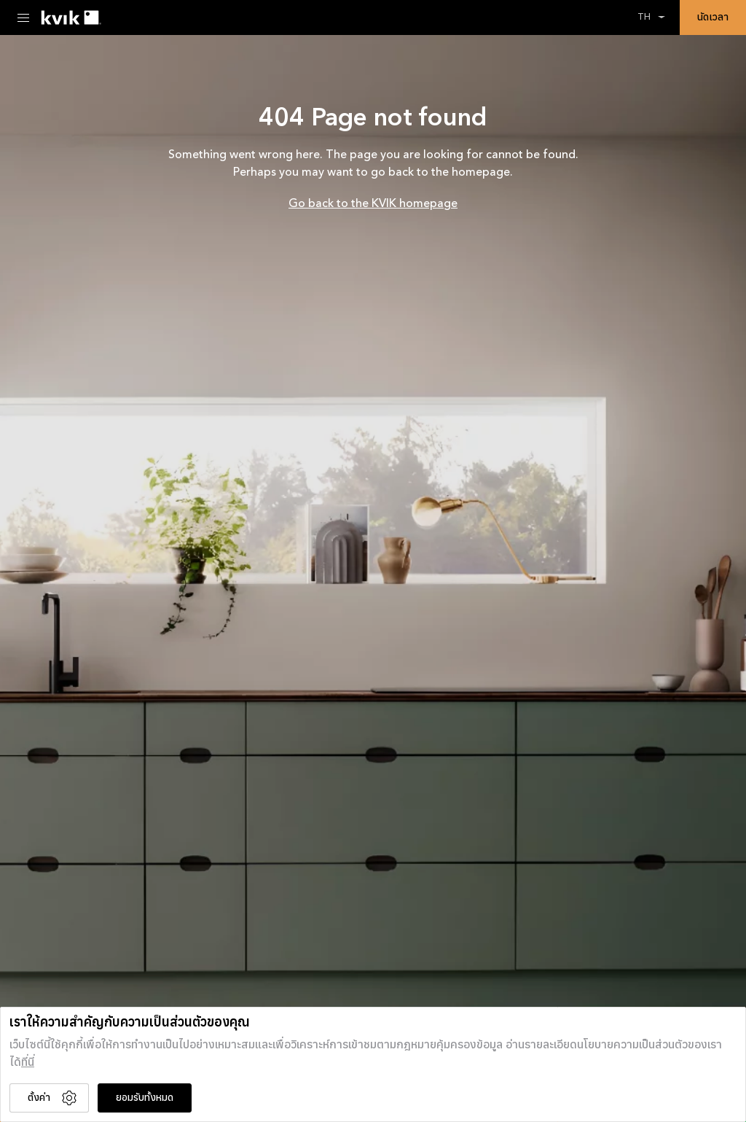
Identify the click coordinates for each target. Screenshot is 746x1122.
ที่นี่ (27, 1063)
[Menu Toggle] (23, 17)
